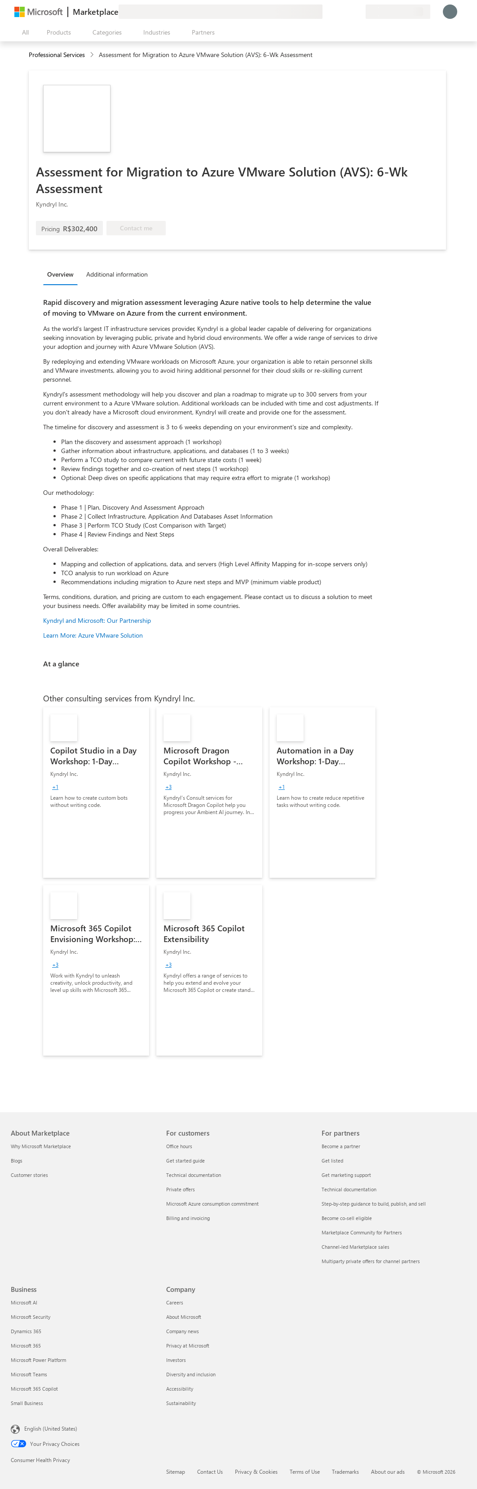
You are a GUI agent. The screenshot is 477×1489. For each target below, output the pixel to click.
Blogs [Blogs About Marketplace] (16, 1160)
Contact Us (210, 1471)
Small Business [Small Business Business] (27, 1403)
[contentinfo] (92, 55)
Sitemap (175, 1471)
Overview (60, 274)
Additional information (117, 274)
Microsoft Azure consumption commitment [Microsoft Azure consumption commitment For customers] (212, 1203)
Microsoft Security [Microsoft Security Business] (30, 1316)
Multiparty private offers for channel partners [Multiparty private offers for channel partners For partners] (371, 1261)
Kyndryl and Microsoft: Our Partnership (97, 620)
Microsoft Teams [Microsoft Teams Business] (29, 1374)
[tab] (62, 274)
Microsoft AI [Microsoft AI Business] (24, 1302)
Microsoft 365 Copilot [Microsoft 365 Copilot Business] (34, 1388)
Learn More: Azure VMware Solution (93, 635)
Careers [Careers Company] (174, 1302)
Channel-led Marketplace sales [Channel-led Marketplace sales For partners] (355, 1246)
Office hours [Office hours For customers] (179, 1146)
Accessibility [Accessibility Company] (179, 1388)
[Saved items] (347, 11)
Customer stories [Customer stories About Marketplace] (29, 1175)
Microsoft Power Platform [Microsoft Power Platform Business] (38, 1360)
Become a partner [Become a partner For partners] (341, 1146)
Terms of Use (305, 1471)
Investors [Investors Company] (176, 1360)
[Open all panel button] (23, 32)
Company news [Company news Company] (182, 1331)
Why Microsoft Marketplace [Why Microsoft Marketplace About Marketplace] (41, 1146)
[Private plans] (358, 11)
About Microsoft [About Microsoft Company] (183, 1316)
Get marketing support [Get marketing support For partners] (346, 1175)
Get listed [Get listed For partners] (332, 1160)
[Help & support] (336, 11)
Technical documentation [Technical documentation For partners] (349, 1189)
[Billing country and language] (398, 11)
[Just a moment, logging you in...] (450, 11)
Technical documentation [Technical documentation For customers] (193, 1175)
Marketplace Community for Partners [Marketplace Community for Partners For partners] (362, 1232)
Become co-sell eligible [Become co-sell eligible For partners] (347, 1218)
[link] (96, 792)
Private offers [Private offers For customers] (180, 1189)
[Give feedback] (326, 11)
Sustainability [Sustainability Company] (181, 1403)
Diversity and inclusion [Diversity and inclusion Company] (191, 1374)
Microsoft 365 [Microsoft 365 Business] (26, 1345)
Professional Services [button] (57, 54)
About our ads (388, 1471)
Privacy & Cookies (256, 1471)
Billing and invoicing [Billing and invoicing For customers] (188, 1218)
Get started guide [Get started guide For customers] (185, 1160)
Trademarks (345, 1471)
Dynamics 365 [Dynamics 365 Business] (26, 1331)
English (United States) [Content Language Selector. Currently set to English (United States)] (50, 1428)
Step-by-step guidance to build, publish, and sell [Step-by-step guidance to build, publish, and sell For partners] (374, 1203)
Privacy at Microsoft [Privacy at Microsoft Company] (187, 1345)
